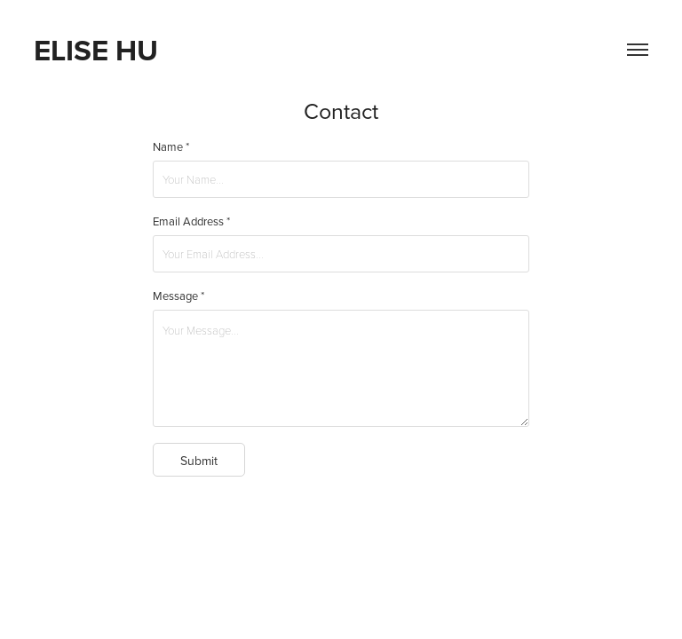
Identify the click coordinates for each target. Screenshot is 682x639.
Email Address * (191, 221)
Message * (178, 295)
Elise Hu (96, 49)
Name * (171, 146)
